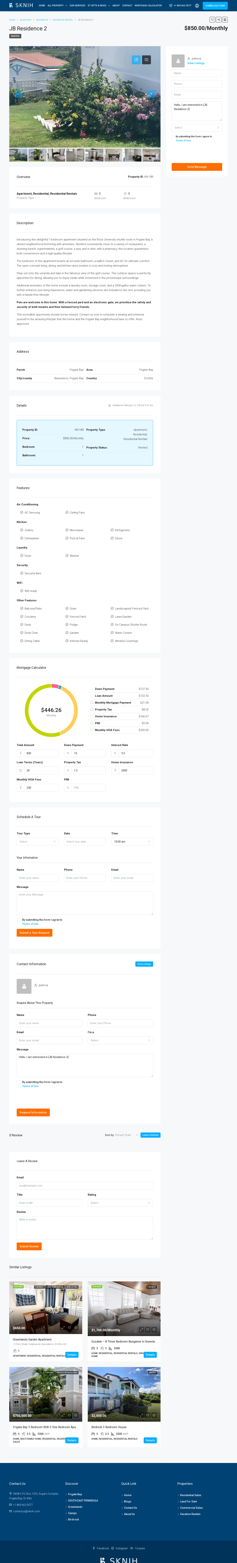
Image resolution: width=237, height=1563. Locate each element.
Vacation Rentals (190, 1496)
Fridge (74, 611)
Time (114, 815)
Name (20, 851)
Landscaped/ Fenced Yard (131, 598)
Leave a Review (150, 1117)
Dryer (28, 550)
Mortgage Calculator (148, 5)
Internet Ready (79, 624)
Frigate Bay (75, 1476)
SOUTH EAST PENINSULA (83, 1482)
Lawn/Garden (123, 604)
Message (23, 869)
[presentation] (45, 1080)
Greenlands (75, 1488)
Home (42, 5)
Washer (74, 550)
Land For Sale (188, 1483)
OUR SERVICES (77, 5)
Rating (92, 1176)
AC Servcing (32, 512)
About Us (129, 1496)
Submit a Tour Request (34, 914)
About (116, 5)
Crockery (30, 604)
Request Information (33, 1094)
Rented (15, 36)
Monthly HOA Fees (29, 761)
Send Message (197, 167)
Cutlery (29, 527)
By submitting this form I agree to (85, 904)
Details (71, 1336)
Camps (72, 1495)
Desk (28, 611)
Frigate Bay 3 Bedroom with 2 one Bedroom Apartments (49, 1409)
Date (67, 815)
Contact (127, 5)
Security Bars (33, 566)
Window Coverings (126, 624)
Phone (68, 851)
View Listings (144, 946)
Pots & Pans (77, 534)
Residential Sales (190, 1477)
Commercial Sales (191, 1489)
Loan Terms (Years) (30, 744)
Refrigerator (122, 527)
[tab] (136, 59)
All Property (56, 5)
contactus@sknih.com (26, 1493)
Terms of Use (30, 905)
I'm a (91, 1014)
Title (20, 1176)
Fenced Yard (78, 604)
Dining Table (32, 624)
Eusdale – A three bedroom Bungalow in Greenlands (125, 1323)
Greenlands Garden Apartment (32, 1321)
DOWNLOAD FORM (215, 5)
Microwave (76, 527)
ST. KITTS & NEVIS (97, 5)
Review (21, 1194)
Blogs (127, 1483)
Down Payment (74, 727)
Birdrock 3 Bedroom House (108, 1409)
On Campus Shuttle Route (131, 611)
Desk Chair (31, 617)
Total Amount (25, 727)
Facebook (100, 1530)
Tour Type (23, 815)
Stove (118, 534)
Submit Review (29, 1228)
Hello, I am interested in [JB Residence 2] (85, 1047)
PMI (66, 761)
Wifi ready (31, 582)
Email (114, 851)
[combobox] (38, 824)
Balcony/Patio (33, 598)
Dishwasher (32, 534)
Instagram (119, 1530)
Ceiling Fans (77, 512)
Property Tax (72, 744)
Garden (74, 617)
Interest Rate (119, 727)
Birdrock (73, 1501)
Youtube (137, 1530)
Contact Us (130, 1489)
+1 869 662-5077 (180, 5)
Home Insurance (122, 744)
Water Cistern (123, 617)
